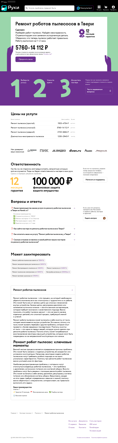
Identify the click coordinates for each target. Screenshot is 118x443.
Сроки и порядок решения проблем (26, 173)
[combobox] (49, 8)
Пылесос (38, 413)
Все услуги (73, 421)
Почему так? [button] (47, 54)
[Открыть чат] (84, 8)
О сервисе (73, 424)
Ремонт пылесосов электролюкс (23, 272)
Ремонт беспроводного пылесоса (23, 268)
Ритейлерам (94, 427)
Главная (13, 413)
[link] (28, 260)
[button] (8, 2)
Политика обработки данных (99, 437)
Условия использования (83, 437)
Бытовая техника (25, 413)
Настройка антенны (53, 272)
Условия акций (95, 431)
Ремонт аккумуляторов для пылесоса (25, 264)
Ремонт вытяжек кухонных (21, 276)
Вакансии (82, 424)
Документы (83, 421)
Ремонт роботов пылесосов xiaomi (24, 260)
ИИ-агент (93, 424)
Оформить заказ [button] (26, 59)
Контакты (82, 427)
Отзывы (72, 427)
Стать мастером (95, 421)
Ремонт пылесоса (53, 268)
